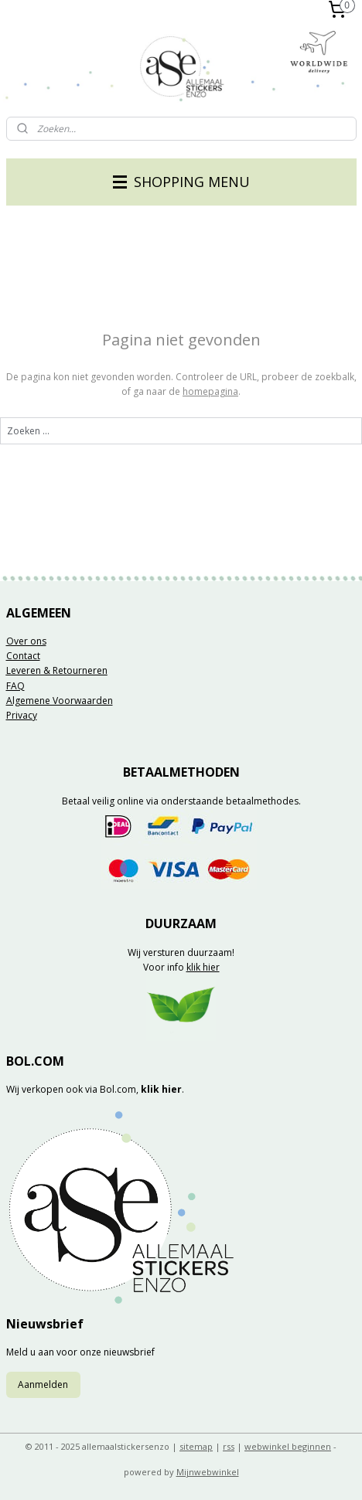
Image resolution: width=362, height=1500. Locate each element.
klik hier (203, 967)
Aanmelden (43, 1384)
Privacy (21, 715)
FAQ (15, 685)
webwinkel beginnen (287, 1446)
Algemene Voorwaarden (59, 700)
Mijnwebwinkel (207, 1472)
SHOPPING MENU (181, 181)
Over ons (26, 641)
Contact (23, 655)
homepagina (210, 391)
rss (228, 1446)
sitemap (196, 1446)
